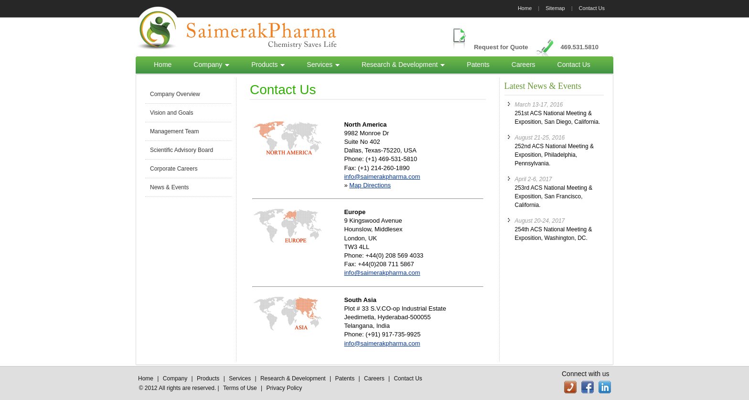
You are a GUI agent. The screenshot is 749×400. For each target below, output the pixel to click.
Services (323, 64)
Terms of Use (240, 388)
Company (211, 64)
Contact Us (592, 8)
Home (525, 8)
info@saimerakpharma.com (382, 176)
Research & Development (403, 64)
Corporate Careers (173, 168)
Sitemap (555, 8)
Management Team (174, 131)
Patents (478, 64)
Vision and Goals (171, 112)
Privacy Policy (284, 388)
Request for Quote (501, 47)
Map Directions (370, 185)
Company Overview (175, 94)
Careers (523, 64)
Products (268, 64)
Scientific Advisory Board (181, 150)
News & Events (169, 187)
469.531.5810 (579, 47)
